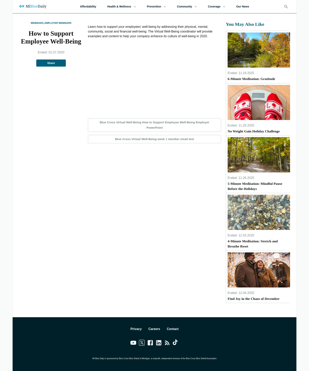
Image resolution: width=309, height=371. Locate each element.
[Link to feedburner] (167, 343)
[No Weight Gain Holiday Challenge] (259, 102)
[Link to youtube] (133, 343)
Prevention (156, 6)
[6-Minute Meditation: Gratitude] (259, 50)
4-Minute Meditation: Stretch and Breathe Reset (253, 243)
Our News (243, 6)
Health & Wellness (121, 6)
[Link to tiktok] (175, 343)
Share (51, 63)
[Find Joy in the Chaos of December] (259, 269)
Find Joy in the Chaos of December (254, 299)
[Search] (286, 7)
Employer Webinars (58, 23)
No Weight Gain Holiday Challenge (254, 131)
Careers (154, 329)
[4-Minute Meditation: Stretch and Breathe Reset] (259, 212)
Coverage (216, 6)
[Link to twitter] (141, 343)
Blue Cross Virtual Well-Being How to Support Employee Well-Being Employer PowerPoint (154, 125)
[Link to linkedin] (158, 343)
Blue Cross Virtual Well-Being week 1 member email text (154, 139)
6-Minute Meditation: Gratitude (251, 79)
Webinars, (37, 23)
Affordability (88, 6)
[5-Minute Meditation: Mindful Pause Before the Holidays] (259, 154)
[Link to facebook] (150, 343)
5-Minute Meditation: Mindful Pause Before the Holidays (255, 186)
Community (186, 6)
